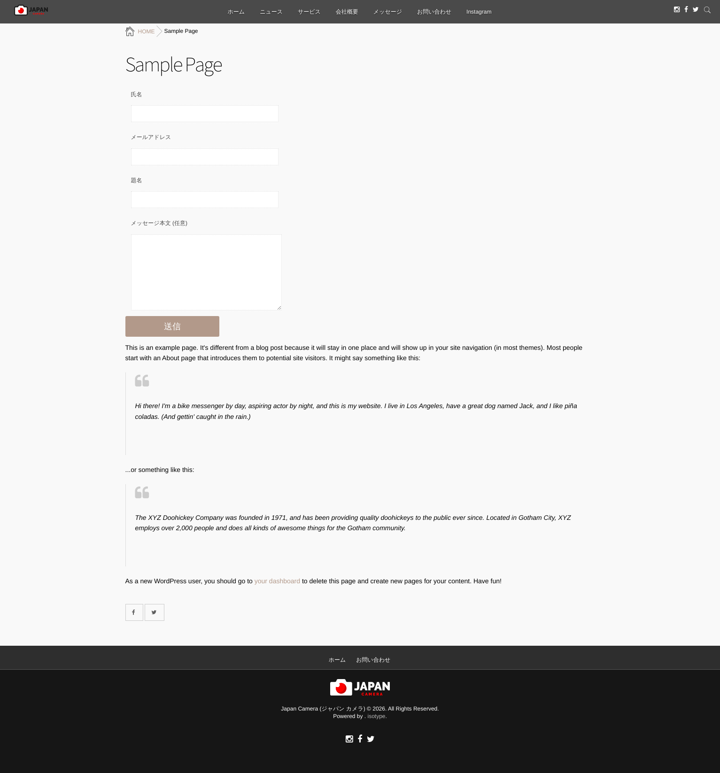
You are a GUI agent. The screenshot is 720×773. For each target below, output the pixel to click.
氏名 (136, 94)
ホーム (236, 11)
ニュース (271, 11)
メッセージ (387, 11)
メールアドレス (151, 137)
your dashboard (277, 581)
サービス (309, 11)
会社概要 (347, 11)
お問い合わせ (434, 11)
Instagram (478, 11)
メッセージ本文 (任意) (159, 223)
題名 (136, 180)
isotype (377, 716)
